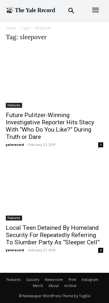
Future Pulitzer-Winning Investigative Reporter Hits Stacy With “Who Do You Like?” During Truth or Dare (50, 126)
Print (72, 279)
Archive (70, 285)
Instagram (90, 279)
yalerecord (15, 144)
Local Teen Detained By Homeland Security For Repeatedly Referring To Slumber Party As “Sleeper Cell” (53, 235)
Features (14, 105)
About (54, 285)
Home (11, 28)
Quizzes (32, 279)
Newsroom (54, 279)
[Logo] (30, 10)
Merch (38, 285)
